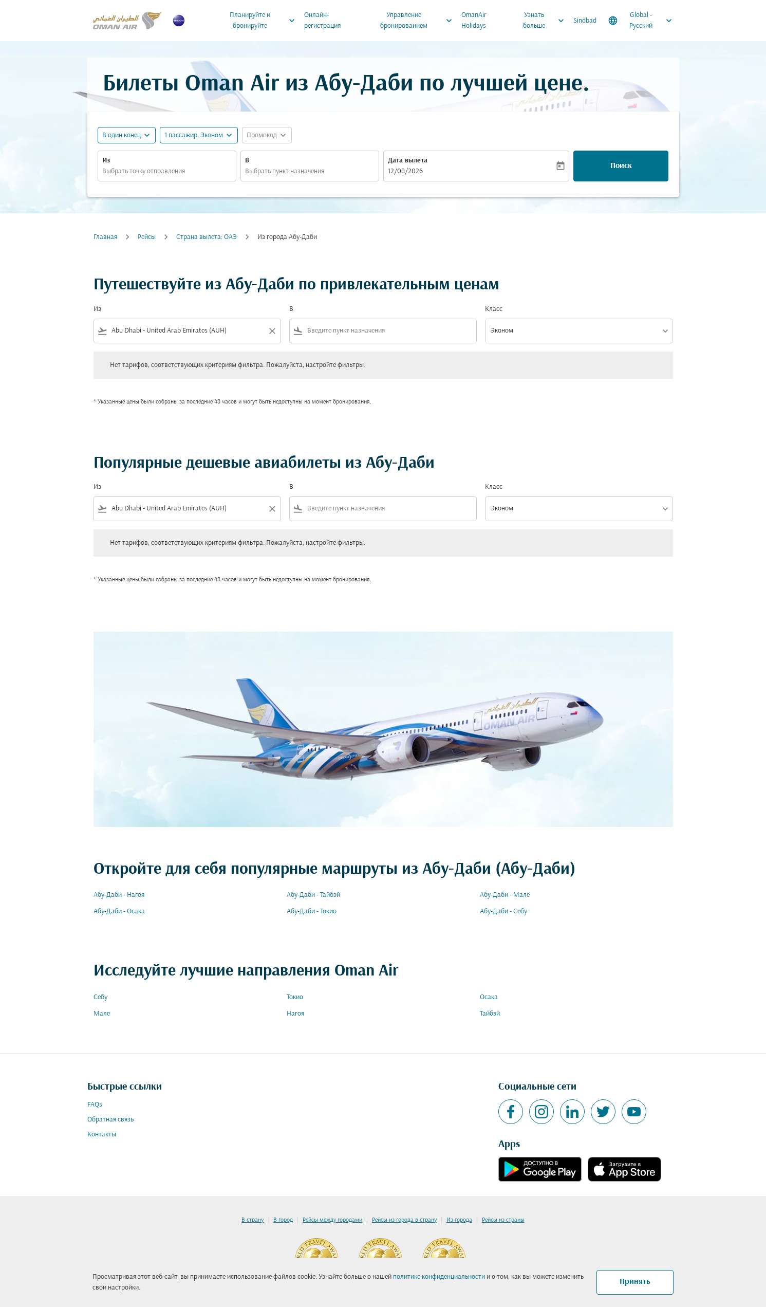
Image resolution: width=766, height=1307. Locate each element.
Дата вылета (407, 160)
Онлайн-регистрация (322, 20)
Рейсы (147, 237)
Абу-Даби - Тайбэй (313, 895)
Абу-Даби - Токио (312, 911)
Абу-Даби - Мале (505, 895)
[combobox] (167, 171)
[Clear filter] (272, 331)
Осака (489, 997)
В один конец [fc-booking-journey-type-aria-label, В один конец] (121, 135)
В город (283, 1220)
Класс (493, 309)
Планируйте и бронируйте (265, 20)
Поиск (621, 166)
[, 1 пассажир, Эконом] (193, 135)
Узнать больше (546, 20)
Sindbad (584, 21)
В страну (252, 1220)
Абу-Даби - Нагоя (119, 895)
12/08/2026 (405, 171)
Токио (295, 997)
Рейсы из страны (503, 1220)
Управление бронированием (418, 20)
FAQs (94, 1105)
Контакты (101, 1134)
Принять (635, 1282)
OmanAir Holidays (474, 20)
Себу (100, 997)
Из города (459, 1220)
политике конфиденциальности (439, 1277)
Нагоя (295, 1014)
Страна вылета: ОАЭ (206, 237)
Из (106, 160)
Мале (102, 1014)
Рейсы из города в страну (404, 1220)
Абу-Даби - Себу (503, 911)
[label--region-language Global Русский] (641, 20)
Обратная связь (110, 1120)
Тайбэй (490, 1014)
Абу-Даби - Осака (119, 911)
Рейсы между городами (332, 1220)
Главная (105, 237)
